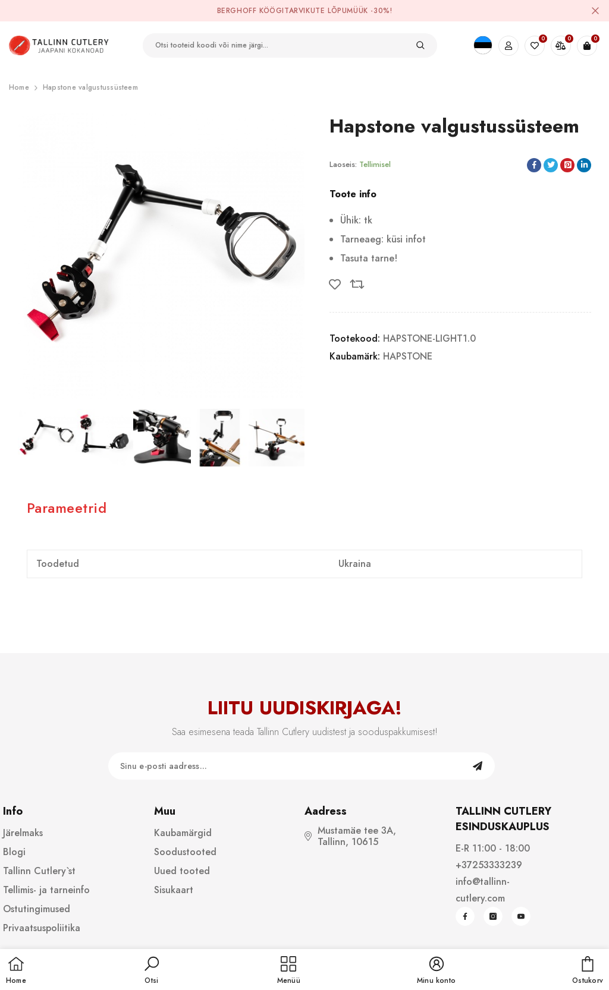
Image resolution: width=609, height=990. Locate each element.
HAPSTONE (407, 356)
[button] (152, 971)
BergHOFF (237, 10)
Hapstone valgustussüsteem (90, 87)
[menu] (288, 971)
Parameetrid (66, 507)
